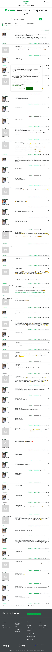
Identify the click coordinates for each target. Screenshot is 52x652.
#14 (48, 188)
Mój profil (18, 623)
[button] (44, 2)
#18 (48, 232)
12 (12, 605)
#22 (48, 286)
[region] (26, 78)
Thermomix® (29, 625)
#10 (48, 142)
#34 (48, 418)
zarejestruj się (36, 43)
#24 (48, 310)
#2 (48, 46)
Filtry (7, 25)
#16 (48, 210)
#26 (48, 332)
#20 (48, 258)
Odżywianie (29, 630)
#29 (48, 364)
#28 (48, 352)
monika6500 (5, 32)
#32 (48, 398)
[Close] (40, 66)
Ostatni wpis (47, 30)
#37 (48, 453)
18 (26, 605)
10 (30, 25)
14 (16, 605)
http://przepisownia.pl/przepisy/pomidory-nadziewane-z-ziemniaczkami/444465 (30, 292)
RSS (39, 628)
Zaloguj (30, 43)
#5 (48, 78)
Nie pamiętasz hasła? (18, 629)
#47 (48, 561)
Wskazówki (29, 632)
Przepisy (4, 622)
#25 (48, 320)
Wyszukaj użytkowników (43, 627)
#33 (48, 408)
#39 (48, 473)
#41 (48, 495)
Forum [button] (24, 5)
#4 (48, 68)
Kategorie (4, 625)
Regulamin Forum (30, 639)
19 (28, 605)
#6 (48, 97)
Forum (28, 622)
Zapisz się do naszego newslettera (34, 613)
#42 (48, 505)
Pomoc (42, 650)
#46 (48, 551)
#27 (48, 342)
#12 (48, 168)
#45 (48, 539)
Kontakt (16, 650)
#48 (48, 573)
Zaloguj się (16, 626)
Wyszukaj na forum (42, 625)
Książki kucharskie (30, 628)
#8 (48, 119)
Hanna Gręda (5, 199)
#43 (48, 517)
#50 (48, 596)
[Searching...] (26, 19)
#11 (48, 157)
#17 (48, 220)
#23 (48, 299)
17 (23, 605)
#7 (48, 107)
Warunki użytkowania (21, 650)
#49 (48, 586)
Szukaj (40, 622)
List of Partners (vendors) (16, 85)
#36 (48, 440)
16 (21, 605)
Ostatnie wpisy (17, 631)
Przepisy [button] (19, 5)
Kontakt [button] (28, 5)
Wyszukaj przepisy (5, 623)
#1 (48, 32)
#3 (48, 58)
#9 (48, 129)
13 (14, 605)
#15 (48, 200)
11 (9, 605)
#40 (48, 485)
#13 (48, 178)
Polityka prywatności (30, 650)
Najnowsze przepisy (6, 627)
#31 (48, 388)
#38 (48, 463)
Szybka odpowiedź (6, 29)
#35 (48, 428)
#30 (48, 376)
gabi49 (4, 128)
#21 (48, 268)
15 (19, 605)
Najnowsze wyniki (20, 25)
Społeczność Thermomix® (31, 623)
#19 (48, 246)
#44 (48, 529)
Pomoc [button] (32, 5)
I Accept (29, 88)
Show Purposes (22, 88)
